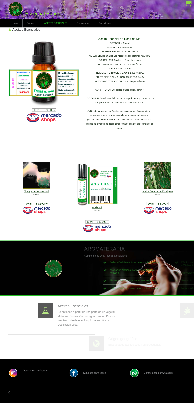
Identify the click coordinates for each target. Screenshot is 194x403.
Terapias (31, 23)
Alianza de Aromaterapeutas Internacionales (165, 280)
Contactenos (104, 23)
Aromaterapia (83, 23)
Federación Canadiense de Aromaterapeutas (165, 288)
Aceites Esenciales (55, 23)
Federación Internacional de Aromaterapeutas (165, 262)
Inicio (15, 23)
